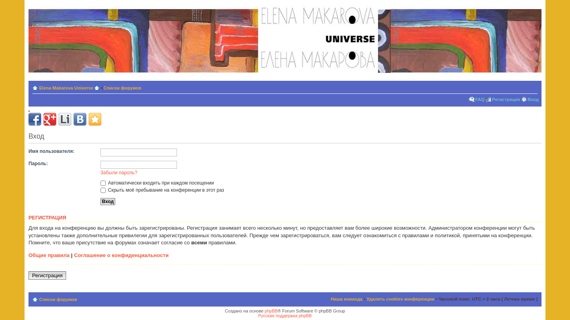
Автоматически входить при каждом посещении (157, 183)
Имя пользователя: (51, 151)
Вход (533, 99)
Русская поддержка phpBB (285, 315)
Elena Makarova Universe (66, 88)
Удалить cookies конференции (400, 299)
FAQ (479, 99)
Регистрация (506, 99)
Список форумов (122, 88)
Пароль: (38, 163)
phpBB (271, 311)
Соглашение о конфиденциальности (121, 255)
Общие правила (49, 255)
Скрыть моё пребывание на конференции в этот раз (162, 190)
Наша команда (347, 299)
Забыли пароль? (119, 172)
